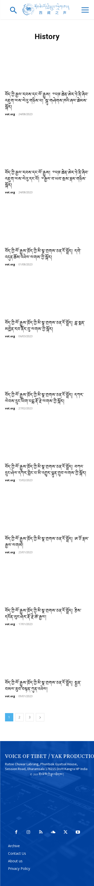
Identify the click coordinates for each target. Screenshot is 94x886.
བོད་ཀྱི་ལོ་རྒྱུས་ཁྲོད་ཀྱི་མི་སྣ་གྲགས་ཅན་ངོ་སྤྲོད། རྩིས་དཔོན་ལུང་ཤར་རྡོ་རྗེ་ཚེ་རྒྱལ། (43, 614)
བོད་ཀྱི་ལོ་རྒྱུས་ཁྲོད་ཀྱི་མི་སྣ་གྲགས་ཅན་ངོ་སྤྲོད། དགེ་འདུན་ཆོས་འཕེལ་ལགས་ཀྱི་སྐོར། (43, 254)
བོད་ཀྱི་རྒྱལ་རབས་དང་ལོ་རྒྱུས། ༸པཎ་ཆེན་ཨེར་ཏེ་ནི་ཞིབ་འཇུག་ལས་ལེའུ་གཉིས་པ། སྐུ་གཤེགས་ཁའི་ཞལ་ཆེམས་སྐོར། (46, 101)
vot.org (10, 114)
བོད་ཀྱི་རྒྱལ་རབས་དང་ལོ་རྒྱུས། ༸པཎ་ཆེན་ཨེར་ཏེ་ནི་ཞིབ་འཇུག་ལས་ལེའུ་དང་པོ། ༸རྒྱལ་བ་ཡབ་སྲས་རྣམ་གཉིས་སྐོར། (46, 179)
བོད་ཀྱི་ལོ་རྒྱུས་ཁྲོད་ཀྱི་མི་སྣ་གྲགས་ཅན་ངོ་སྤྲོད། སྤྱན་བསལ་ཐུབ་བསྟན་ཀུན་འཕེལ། (43, 686)
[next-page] (40, 717)
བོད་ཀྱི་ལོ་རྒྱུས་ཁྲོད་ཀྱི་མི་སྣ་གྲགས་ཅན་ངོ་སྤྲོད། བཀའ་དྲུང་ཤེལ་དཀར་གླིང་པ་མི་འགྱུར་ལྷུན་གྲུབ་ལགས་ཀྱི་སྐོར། (45, 470)
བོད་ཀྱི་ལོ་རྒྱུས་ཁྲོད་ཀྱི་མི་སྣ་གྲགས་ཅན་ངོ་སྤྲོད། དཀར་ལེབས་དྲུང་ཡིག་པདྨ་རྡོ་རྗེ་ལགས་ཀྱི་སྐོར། (44, 398)
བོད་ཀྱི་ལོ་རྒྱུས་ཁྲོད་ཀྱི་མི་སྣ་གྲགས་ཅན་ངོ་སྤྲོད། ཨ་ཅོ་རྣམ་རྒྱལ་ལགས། (47, 542)
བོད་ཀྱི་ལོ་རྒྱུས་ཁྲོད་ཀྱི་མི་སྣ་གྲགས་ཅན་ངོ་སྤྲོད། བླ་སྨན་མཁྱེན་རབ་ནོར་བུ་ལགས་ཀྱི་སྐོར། (45, 326)
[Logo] (47, 9)
